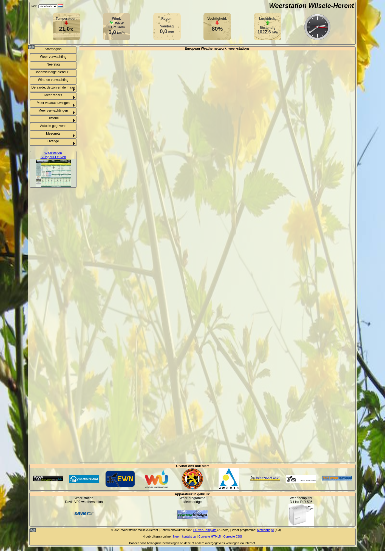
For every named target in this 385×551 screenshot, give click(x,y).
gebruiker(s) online (158, 536)
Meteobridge (265, 530)
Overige (53, 141)
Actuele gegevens (53, 126)
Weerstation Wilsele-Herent (311, 5)
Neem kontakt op (184, 536)
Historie (53, 118)
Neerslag (53, 64)
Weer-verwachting (53, 57)
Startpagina (53, 49)
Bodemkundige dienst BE (53, 72)
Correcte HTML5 (210, 536)
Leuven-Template (205, 530)
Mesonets (53, 133)
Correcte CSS (232, 536)
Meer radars (53, 95)
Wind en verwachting (53, 80)
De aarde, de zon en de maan (53, 87)
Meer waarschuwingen (53, 103)
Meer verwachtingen (53, 110)
